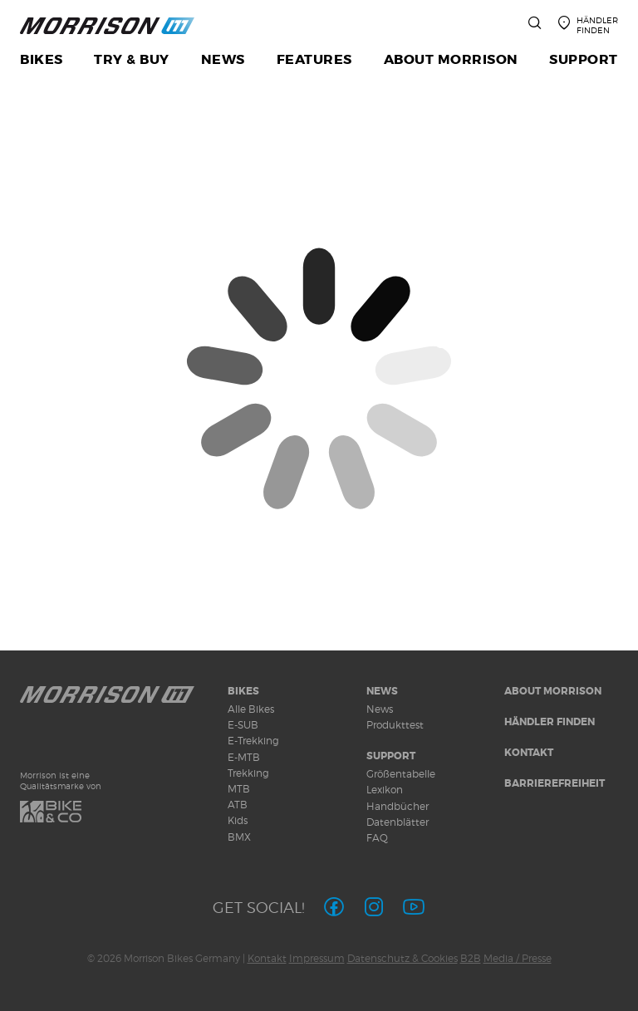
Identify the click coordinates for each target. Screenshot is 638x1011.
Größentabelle (400, 774)
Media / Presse (517, 958)
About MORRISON (552, 691)
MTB (239, 789)
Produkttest (395, 725)
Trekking (248, 773)
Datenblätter (397, 822)
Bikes (243, 691)
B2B (470, 958)
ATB (238, 804)
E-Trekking (253, 740)
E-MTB (244, 757)
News (382, 691)
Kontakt (528, 752)
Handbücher (397, 806)
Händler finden (549, 722)
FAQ (377, 838)
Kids (238, 820)
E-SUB (243, 725)
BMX (239, 837)
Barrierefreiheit (554, 783)
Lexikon (384, 789)
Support (390, 756)
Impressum (317, 958)
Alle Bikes (251, 709)
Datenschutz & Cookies (402, 958)
